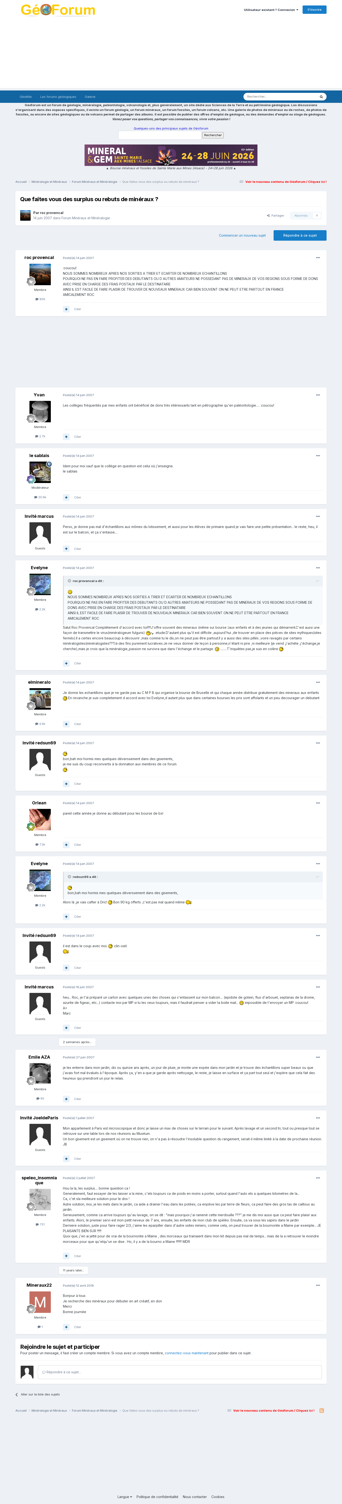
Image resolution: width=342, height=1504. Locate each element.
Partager (275, 215)
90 (40, 1098)
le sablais (39, 455)
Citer (77, 309)
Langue (125, 1497)
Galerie (90, 97)
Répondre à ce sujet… (61, 1372)
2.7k (40, 436)
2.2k (40, 609)
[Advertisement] (171, 54)
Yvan (39, 394)
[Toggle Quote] (70, 581)
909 (40, 299)
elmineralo (39, 682)
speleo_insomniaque (39, 1180)
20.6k (40, 497)
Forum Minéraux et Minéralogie (86, 218)
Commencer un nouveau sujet (242, 235)
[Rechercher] (269, 96)
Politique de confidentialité (157, 1497)
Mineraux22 (39, 1285)
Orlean (39, 802)
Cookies (217, 1497)
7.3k (40, 844)
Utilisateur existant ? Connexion (271, 10)
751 (40, 1224)
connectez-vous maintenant (187, 1353)
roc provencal (51, 213)
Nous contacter (195, 1497)
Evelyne (39, 567)
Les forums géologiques (58, 97)
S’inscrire (315, 9)
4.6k (40, 724)
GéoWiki (26, 97)
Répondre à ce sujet (300, 235)
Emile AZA (39, 1057)
